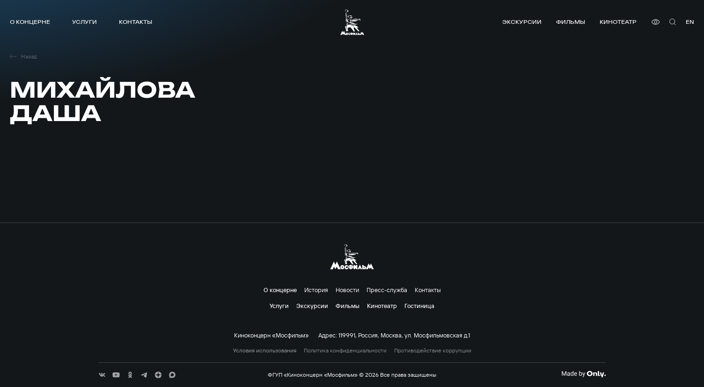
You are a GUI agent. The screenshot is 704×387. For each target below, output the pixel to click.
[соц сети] (102, 375)
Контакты (135, 21)
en (690, 21)
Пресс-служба (387, 290)
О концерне (30, 21)
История (316, 290)
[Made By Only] (583, 374)
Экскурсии (522, 21)
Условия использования (264, 350)
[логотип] (352, 22)
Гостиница (419, 305)
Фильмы (570, 21)
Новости (347, 290)
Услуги (84, 21)
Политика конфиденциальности (345, 350)
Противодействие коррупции (432, 350)
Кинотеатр (618, 21)
